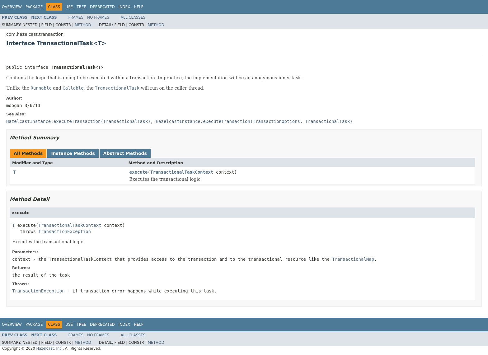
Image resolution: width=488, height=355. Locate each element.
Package (34, 7)
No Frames (98, 17)
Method (83, 25)
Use (69, 7)
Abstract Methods (125, 153)
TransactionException (64, 231)
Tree (81, 7)
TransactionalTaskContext (181, 172)
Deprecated (102, 7)
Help (138, 7)
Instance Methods (73, 153)
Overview (12, 7)
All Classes (133, 17)
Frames (76, 17)
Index (124, 7)
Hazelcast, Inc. (49, 348)
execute (138, 172)
